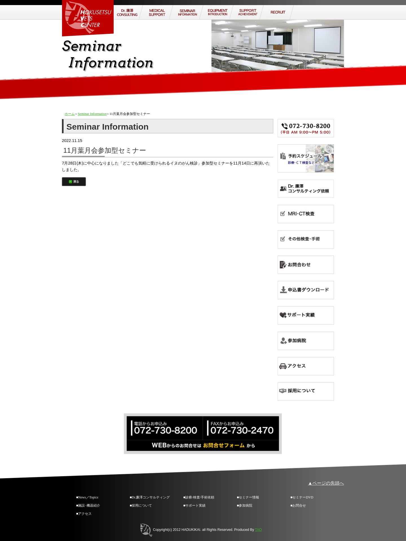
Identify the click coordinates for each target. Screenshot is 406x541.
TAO (258, 530)
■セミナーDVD (301, 497)
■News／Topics (87, 497)
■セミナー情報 (248, 497)
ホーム (70, 114)
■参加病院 (244, 505)
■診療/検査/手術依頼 (198, 497)
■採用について (141, 505)
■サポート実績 (194, 505)
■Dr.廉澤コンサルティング (150, 497)
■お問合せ (298, 505)
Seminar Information (92, 114)
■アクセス (84, 514)
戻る (74, 181)
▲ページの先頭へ (326, 483)
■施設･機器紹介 (88, 505)
